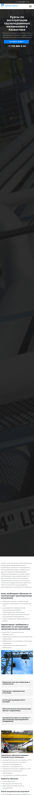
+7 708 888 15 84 (23, 2)
